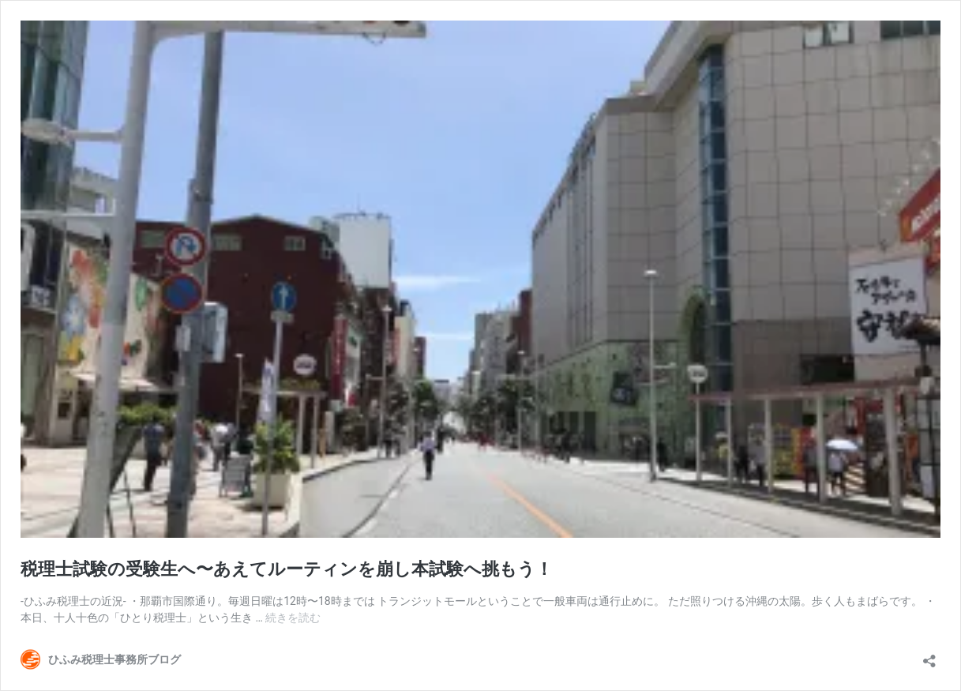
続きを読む (293, 617)
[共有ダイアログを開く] (929, 656)
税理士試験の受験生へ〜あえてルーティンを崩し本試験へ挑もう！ (287, 569)
